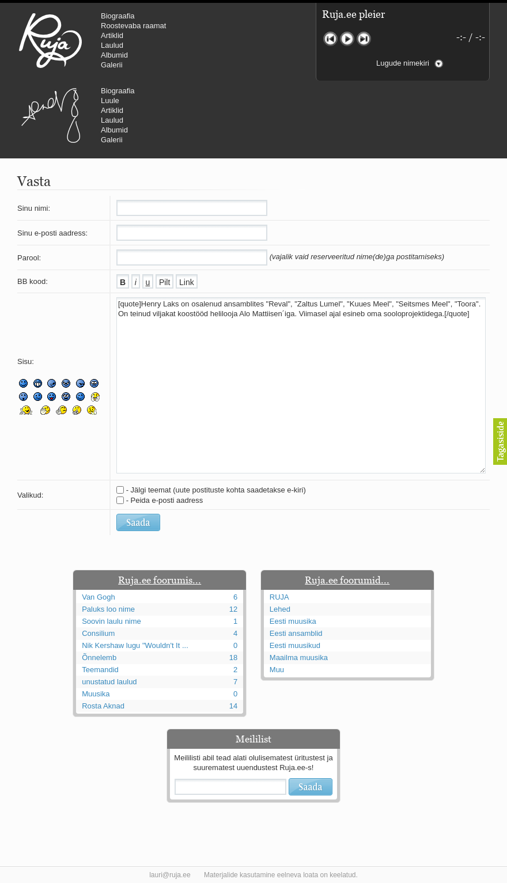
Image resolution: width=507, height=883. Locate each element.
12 (233, 609)
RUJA (50, 40)
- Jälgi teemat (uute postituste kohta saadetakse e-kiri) (216, 490)
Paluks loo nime (108, 609)
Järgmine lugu (364, 39)
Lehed (280, 609)
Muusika (95, 693)
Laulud (112, 45)
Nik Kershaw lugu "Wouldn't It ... (135, 645)
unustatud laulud (109, 681)
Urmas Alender (50, 115)
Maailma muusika (299, 657)
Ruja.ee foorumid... (347, 580)
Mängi (347, 39)
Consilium (98, 633)
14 (233, 706)
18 (233, 657)
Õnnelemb (99, 657)
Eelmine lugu (330, 39)
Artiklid (112, 35)
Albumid (114, 55)
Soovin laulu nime (111, 621)
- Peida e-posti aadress (164, 500)
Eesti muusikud (295, 645)
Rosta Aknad (103, 706)
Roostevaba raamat (133, 25)
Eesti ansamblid (296, 633)
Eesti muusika (293, 621)
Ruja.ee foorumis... (159, 580)
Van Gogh (98, 597)
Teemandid (100, 669)
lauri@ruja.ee (170, 875)
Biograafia (118, 16)
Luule (110, 100)
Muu (277, 669)
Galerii (112, 64)
